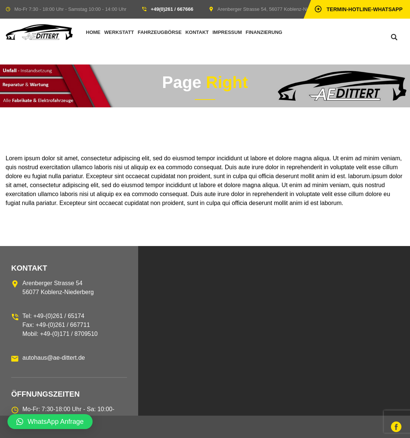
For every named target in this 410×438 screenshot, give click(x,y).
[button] (50, 421)
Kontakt (197, 32)
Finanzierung (264, 32)
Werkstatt (119, 32)
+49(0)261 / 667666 (172, 9)
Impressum (227, 32)
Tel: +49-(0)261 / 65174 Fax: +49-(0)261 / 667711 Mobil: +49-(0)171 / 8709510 (59, 325)
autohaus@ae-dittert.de (53, 358)
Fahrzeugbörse (160, 32)
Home (93, 32)
